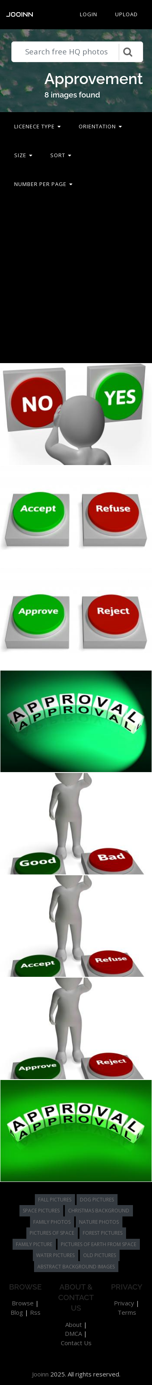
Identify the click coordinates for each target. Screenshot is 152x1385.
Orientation (100, 126)
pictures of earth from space (98, 1244)
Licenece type (37, 126)
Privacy (124, 1303)
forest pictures (102, 1232)
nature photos (99, 1221)
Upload (126, 14)
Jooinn (19, 14)
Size (23, 155)
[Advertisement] (76, 281)
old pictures (99, 1255)
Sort (60, 155)
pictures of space (52, 1232)
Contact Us (76, 1343)
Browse (23, 1303)
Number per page (43, 184)
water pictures (55, 1255)
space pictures (41, 1210)
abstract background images (76, 1266)
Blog (17, 1312)
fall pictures (54, 1199)
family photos (52, 1221)
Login (88, 14)
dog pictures (97, 1199)
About (73, 1324)
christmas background (98, 1210)
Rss (35, 1312)
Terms (127, 1312)
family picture (34, 1244)
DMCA (73, 1333)
